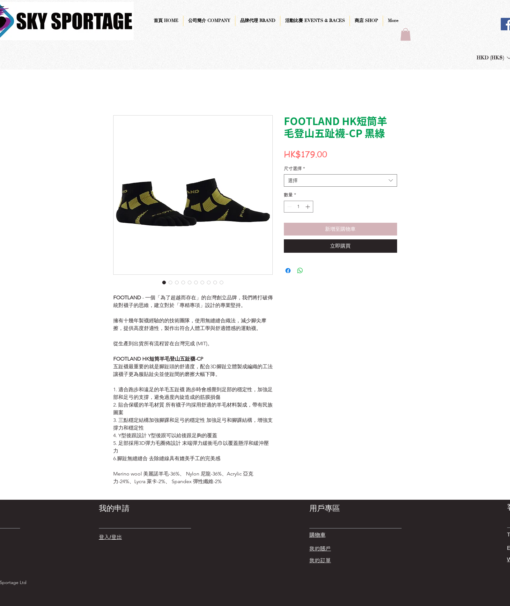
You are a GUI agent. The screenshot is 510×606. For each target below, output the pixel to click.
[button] (405, 34)
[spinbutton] (298, 206)
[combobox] (340, 180)
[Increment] (308, 206)
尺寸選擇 (294, 168)
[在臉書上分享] (288, 270)
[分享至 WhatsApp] (300, 270)
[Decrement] (289, 206)
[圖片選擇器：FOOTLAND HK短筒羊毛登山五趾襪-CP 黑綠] (164, 282)
